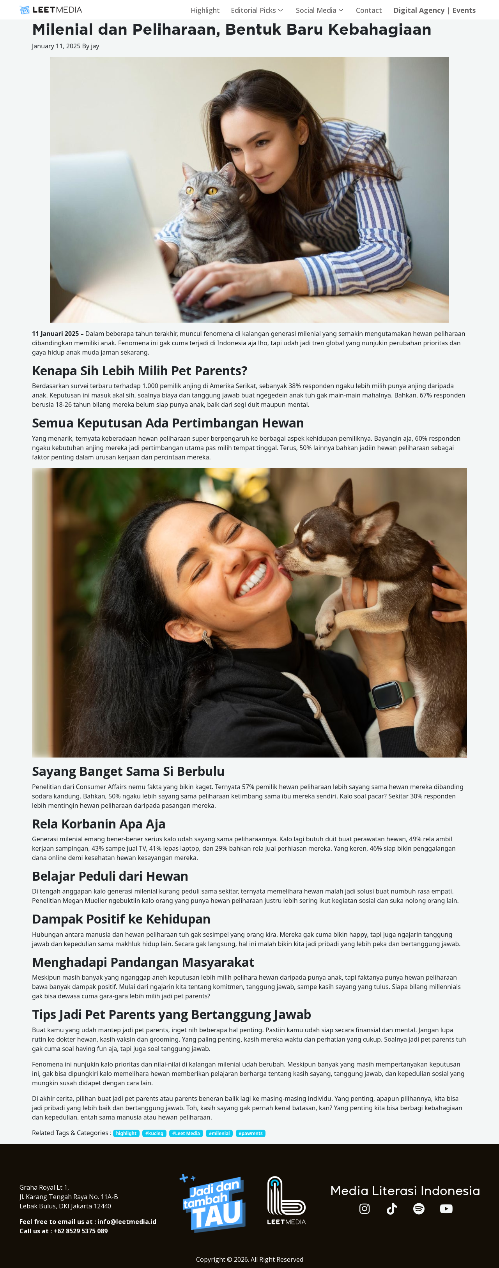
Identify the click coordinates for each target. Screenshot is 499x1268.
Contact (366, 9)
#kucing (156, 1133)
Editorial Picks (253, 9)
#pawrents (256, 1133)
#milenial (224, 1133)
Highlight (200, 9)
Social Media (317, 9)
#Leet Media (189, 1133)
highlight (127, 1133)
